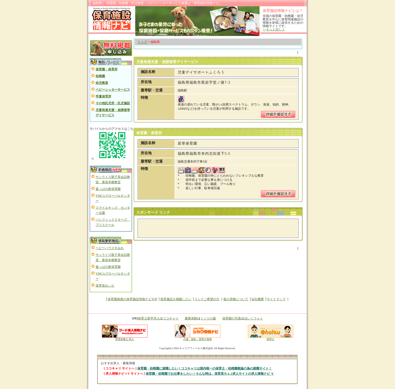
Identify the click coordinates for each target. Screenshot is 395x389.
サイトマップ (276, 299)
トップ (142, 42)
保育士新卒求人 (149, 318)
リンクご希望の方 (206, 299)
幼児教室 (102, 83)
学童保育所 (103, 96)
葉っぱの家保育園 (108, 189)
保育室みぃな (105, 285)
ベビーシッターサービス (113, 89)
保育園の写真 (231, 318)
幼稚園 (100, 76)
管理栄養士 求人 (124, 339)
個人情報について (235, 299)
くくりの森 (208, 318)
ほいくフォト (253, 318)
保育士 (270, 338)
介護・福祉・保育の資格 (197, 338)
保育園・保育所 (107, 69)
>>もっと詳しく (274, 29)
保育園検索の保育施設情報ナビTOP (132, 299)
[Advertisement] (202, 228)
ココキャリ (170, 318)
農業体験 (191, 318)
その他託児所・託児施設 (113, 103)
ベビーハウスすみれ (110, 248)
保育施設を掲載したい (176, 299)
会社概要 (257, 299)
